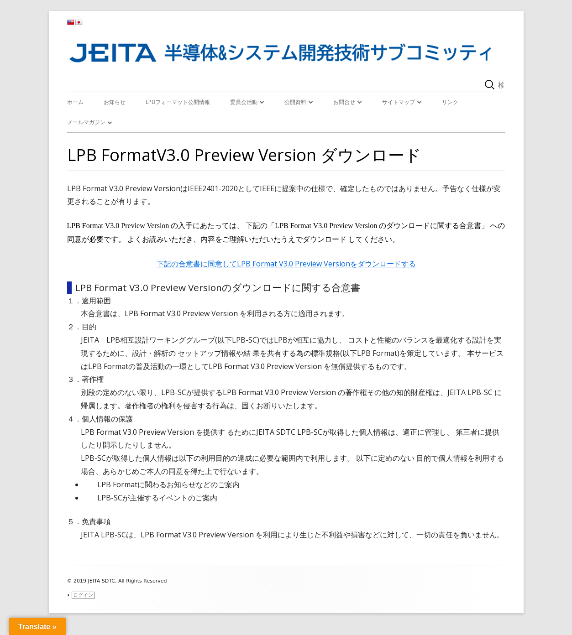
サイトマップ (398, 102)
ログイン (83, 595)
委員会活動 (243, 102)
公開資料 (295, 102)
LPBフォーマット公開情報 (178, 102)
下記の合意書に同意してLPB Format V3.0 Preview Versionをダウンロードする (286, 264)
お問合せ (344, 102)
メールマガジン (86, 122)
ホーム (75, 102)
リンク (450, 102)
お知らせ (115, 102)
